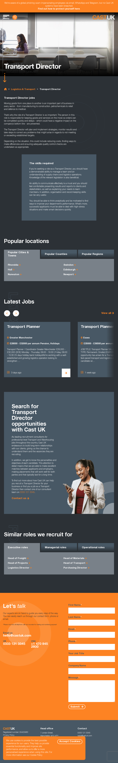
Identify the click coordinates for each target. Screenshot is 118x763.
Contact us (19, 498)
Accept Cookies (69, 741)
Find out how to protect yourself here (59, 9)
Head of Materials (73, 558)
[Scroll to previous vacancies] (7, 313)
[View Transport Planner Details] (66, 373)
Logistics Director (18, 568)
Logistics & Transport (23, 89)
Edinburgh (69, 270)
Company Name (91, 669)
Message (91, 689)
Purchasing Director (75, 568)
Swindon (68, 265)
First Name (91, 609)
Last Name (91, 621)
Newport (68, 274)
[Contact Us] (14, 17)
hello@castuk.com (17, 635)
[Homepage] (103, 17)
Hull (10, 270)
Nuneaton (13, 274)
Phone (91, 645)
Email (91, 633)
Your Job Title (91, 657)
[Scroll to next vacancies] (16, 313)
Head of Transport (74, 563)
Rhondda (13, 265)
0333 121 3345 (27, 492)
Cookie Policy (36, 755)
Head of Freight (17, 558)
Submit (75, 707)
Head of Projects (18, 563)
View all (106, 313)
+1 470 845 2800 (39, 646)
